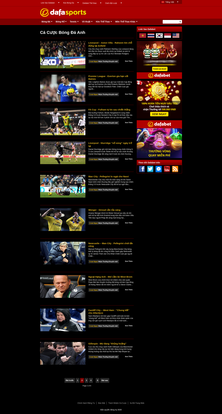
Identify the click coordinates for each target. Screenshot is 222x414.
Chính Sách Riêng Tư (86, 403)
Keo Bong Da (68, 3)
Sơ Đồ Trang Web (137, 403)
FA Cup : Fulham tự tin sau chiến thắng (109, 109)
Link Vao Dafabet (48, 3)
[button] (180, 21)
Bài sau (105, 380)
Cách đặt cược (111, 3)
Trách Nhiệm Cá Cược (117, 403)
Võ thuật (86, 21)
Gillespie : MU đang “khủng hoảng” (107, 343)
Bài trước (70, 380)
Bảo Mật (101, 403)
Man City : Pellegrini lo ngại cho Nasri (108, 176)
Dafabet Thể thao (90, 3)
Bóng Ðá (46, 21)
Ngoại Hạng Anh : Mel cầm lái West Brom (110, 276)
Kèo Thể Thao (103, 21)
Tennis (73, 21)
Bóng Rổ (60, 21)
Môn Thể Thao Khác (125, 21)
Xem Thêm (129, 61)
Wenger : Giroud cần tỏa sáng (104, 210)
